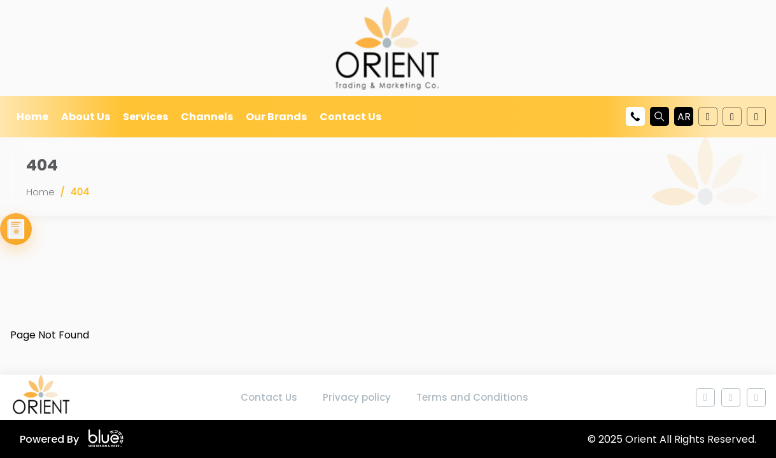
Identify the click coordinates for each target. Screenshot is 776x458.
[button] (683, 116)
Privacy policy (357, 397)
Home (32, 116)
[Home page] (41, 397)
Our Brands (276, 116)
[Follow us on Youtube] (708, 117)
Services (145, 116)
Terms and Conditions (472, 397)
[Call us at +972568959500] (635, 116)
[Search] (659, 116)
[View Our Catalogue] (16, 229)
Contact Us (350, 116)
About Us (85, 116)
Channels (207, 116)
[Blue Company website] (105, 438)
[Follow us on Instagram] (756, 117)
